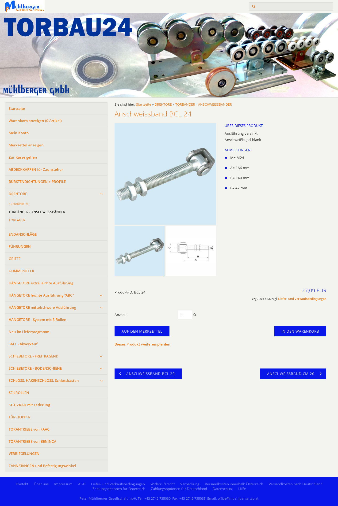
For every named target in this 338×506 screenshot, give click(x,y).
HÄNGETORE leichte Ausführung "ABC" (41, 295)
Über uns (41, 484)
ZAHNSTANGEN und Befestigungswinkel (42, 465)
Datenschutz (223, 488)
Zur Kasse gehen (23, 157)
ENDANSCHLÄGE (23, 234)
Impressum (63, 484)
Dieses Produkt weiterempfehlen (142, 344)
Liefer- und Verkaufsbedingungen (302, 299)
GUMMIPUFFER (21, 270)
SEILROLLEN (19, 392)
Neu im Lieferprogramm (29, 331)
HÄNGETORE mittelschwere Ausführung (42, 307)
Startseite (17, 108)
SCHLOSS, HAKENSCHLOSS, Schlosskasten (44, 380)
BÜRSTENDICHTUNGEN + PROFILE (37, 181)
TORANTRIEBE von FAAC (29, 429)
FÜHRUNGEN (20, 246)
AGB (81, 484)
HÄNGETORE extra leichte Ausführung (41, 283)
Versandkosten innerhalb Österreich (234, 484)
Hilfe (242, 488)
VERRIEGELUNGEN (24, 453)
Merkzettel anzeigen (26, 145)
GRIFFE (14, 258)
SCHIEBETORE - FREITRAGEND (33, 356)
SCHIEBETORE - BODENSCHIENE (35, 368)
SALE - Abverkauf (23, 344)
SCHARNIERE (19, 204)
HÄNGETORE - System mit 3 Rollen (37, 319)
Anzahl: (121, 314)
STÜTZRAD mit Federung (29, 404)
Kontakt (22, 484)
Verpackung (189, 484)
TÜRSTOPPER (20, 417)
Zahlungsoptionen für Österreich (118, 488)
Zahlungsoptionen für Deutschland (179, 488)
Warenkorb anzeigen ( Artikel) (35, 120)
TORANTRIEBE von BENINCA (32, 441)
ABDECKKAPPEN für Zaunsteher (36, 169)
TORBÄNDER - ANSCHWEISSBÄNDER (37, 212)
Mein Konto (19, 132)
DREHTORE (18, 193)
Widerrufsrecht (162, 484)
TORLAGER (17, 220)
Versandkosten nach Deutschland (296, 484)
